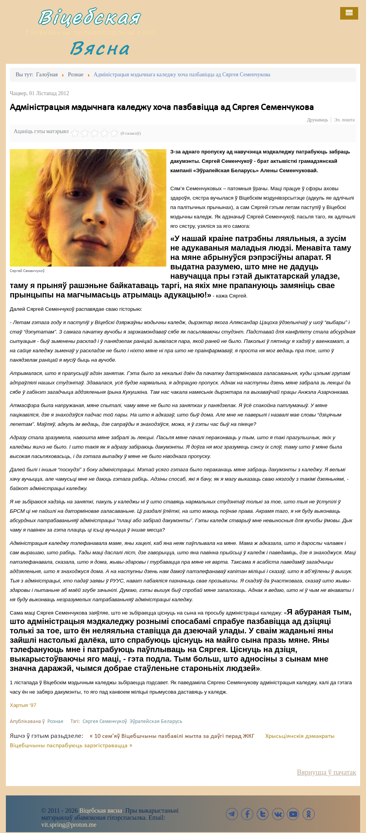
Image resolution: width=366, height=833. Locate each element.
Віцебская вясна (100, 810)
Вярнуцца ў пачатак (326, 772)
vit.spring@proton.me (69, 824)
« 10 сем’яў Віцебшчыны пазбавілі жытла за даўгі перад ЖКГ (173, 736)
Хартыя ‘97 (23, 705)
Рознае (55, 722)
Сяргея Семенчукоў (105, 722)
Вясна (99, 47)
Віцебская (89, 16)
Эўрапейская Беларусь (156, 722)
